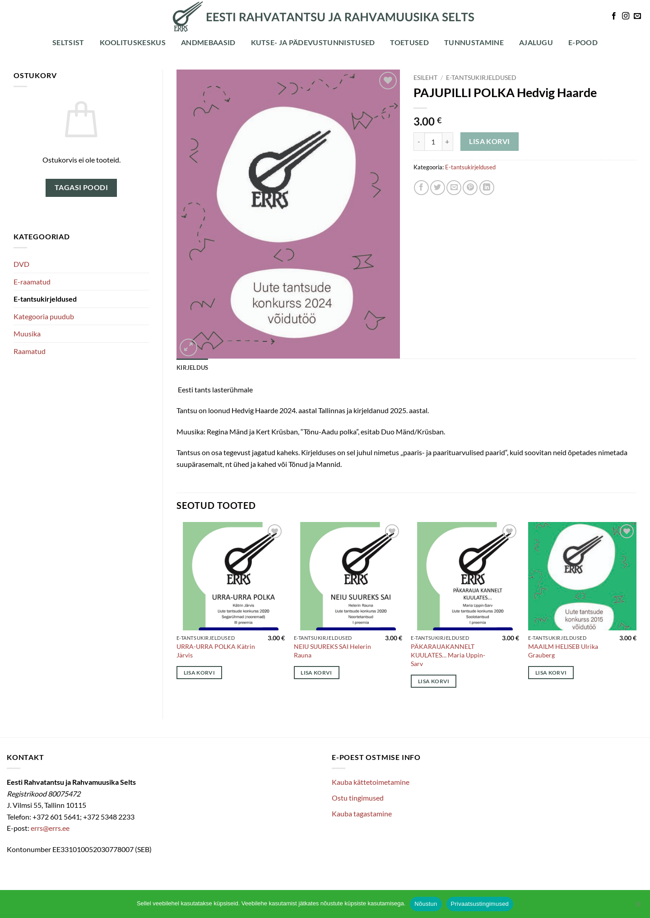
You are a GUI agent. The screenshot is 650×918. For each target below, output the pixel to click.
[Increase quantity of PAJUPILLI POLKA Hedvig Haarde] (447, 141)
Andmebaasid (208, 42)
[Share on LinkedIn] (486, 187)
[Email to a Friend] (453, 187)
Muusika (27, 333)
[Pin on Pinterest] (470, 187)
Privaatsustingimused (480, 903)
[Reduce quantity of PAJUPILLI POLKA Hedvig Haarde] (418, 141)
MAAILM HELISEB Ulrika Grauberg (563, 651)
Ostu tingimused (358, 797)
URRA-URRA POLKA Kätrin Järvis (215, 651)
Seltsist (68, 42)
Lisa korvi (489, 141)
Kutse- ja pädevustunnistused (313, 42)
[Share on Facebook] (421, 187)
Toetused (409, 42)
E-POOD (583, 42)
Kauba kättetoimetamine (370, 782)
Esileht (425, 77)
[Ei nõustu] (637, 906)
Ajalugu (536, 42)
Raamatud (30, 351)
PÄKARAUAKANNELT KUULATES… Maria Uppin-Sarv (448, 655)
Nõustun (425, 903)
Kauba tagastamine (362, 813)
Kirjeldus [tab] (192, 367)
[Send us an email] (637, 16)
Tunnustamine (474, 42)
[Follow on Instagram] (625, 16)
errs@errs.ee (50, 828)
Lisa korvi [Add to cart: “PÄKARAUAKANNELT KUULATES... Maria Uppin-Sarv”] (433, 681)
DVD (21, 264)
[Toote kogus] (433, 141)
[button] (188, 347)
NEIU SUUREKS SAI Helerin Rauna (332, 651)
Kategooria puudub (44, 316)
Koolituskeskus (133, 42)
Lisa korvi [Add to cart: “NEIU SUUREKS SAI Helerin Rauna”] (316, 673)
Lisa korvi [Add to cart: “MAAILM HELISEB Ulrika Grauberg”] (550, 673)
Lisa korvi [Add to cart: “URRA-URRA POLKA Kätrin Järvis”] (199, 673)
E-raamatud (32, 281)
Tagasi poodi (81, 187)
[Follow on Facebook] (614, 16)
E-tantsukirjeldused (45, 298)
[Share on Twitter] (437, 187)
